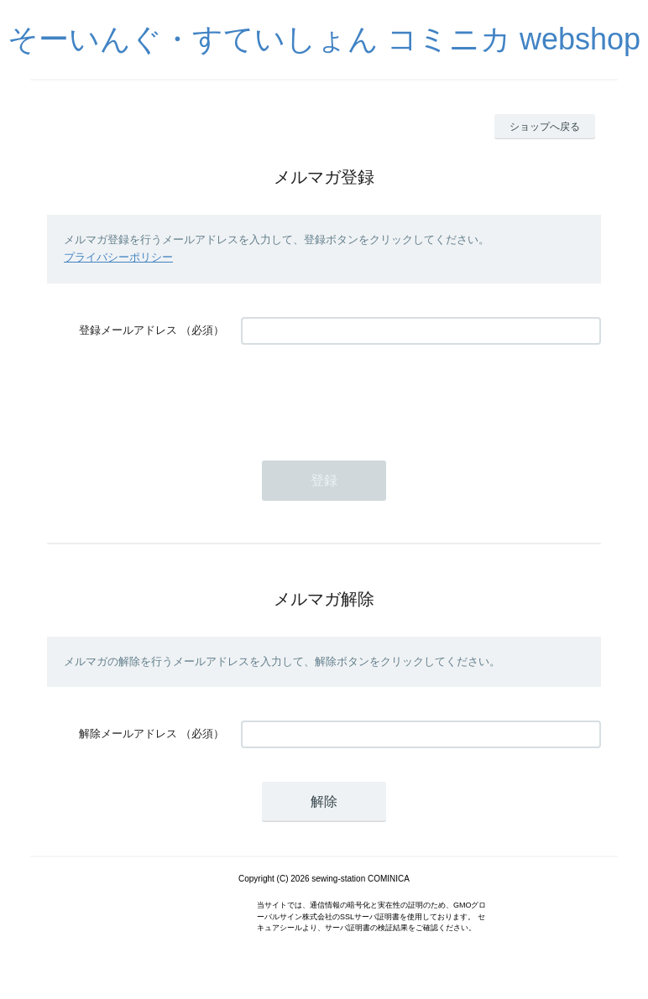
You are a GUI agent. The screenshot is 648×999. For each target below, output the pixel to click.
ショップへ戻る (545, 127)
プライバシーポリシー (118, 257)
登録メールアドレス (128, 330)
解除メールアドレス (128, 733)
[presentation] (368, 394)
